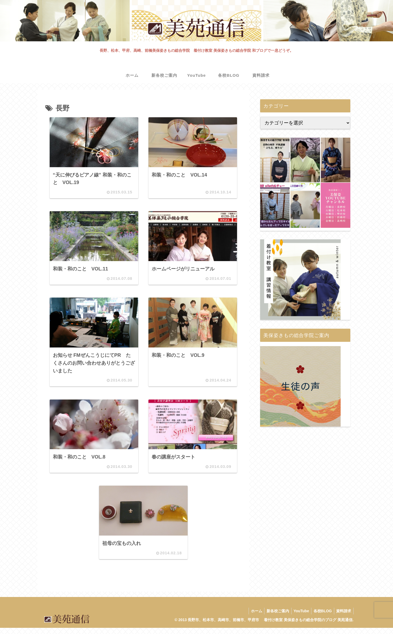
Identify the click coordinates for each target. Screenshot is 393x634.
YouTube (298, 617)
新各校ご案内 (273, 617)
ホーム (251, 617)
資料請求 (343, 617)
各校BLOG (321, 617)
